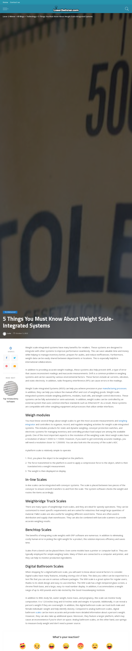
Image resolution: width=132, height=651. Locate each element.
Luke (9, 333)
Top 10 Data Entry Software (10, 400)
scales (39, 612)
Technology (10, 312)
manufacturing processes (115, 388)
